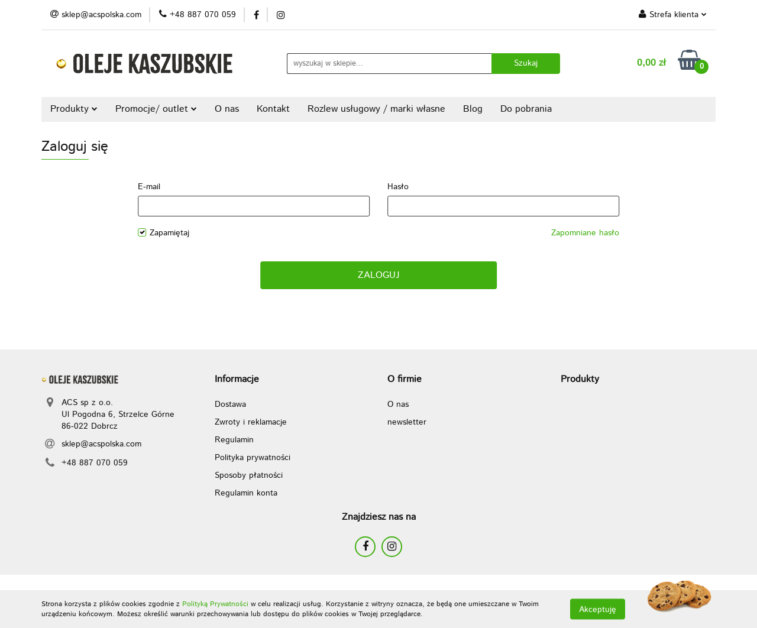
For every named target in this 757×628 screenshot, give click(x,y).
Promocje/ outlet (156, 109)
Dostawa (230, 404)
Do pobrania (526, 109)
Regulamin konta (246, 493)
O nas (227, 109)
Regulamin (234, 440)
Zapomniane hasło (585, 233)
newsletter (406, 422)
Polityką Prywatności (215, 604)
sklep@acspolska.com (101, 444)
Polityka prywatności (252, 458)
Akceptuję (597, 609)
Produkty (74, 109)
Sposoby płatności (249, 475)
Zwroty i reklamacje (251, 422)
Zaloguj (378, 275)
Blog (473, 109)
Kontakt (273, 109)
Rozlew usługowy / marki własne (376, 109)
